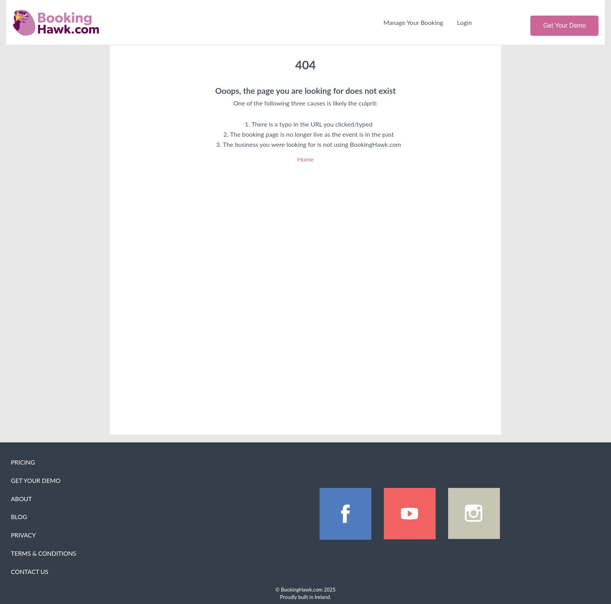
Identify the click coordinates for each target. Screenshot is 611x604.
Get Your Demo (564, 25)
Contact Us (29, 571)
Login (464, 22)
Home (305, 159)
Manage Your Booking (413, 22)
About (21, 498)
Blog (19, 516)
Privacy (23, 535)
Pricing (23, 462)
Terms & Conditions (43, 553)
